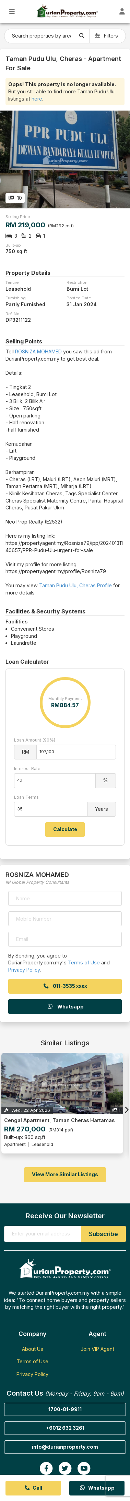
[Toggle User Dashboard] (122, 11)
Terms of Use (84, 962)
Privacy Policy (24, 970)
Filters (106, 36)
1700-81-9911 (65, 1409)
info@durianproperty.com (65, 1447)
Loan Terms (26, 797)
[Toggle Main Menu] (12, 11)
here (37, 99)
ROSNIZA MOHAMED (38, 351)
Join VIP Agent (97, 1349)
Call (33, 1488)
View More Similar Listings (65, 1174)
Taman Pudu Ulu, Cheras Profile (75, 585)
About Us (32, 1349)
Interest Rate (27, 768)
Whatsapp (65, 1007)
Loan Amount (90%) (34, 740)
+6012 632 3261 (65, 1428)
